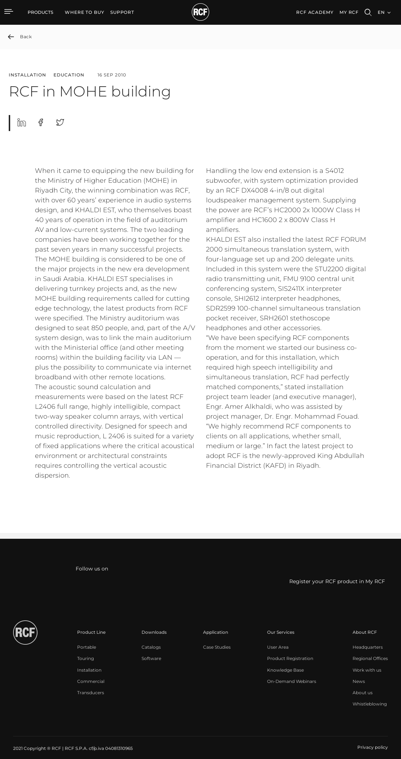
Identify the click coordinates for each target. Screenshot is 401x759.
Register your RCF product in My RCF (337, 581)
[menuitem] (84, 12)
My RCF (349, 12)
